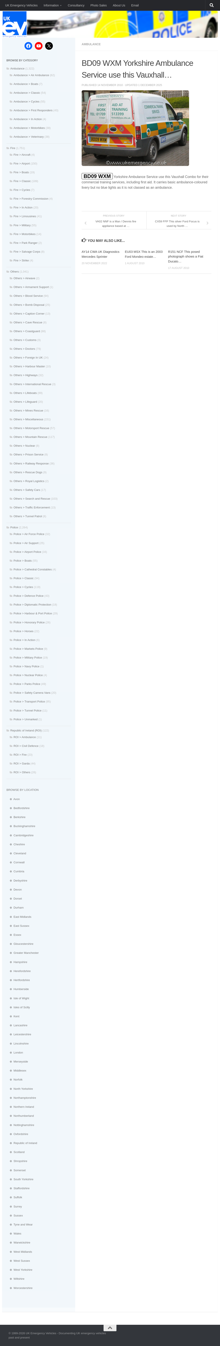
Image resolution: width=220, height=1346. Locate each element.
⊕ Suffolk (14, 1197)
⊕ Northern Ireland (20, 1106)
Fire (12, 148)
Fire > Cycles (22, 189)
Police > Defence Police (29, 595)
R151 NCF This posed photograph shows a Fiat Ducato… (185, 256)
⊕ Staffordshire (18, 1188)
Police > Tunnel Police (27, 710)
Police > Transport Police (29, 701)
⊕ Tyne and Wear (19, 1224)
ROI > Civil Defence (26, 746)
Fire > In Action (23, 207)
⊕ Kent (12, 1016)
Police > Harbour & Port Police (33, 613)
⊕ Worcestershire (19, 1288)
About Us (119, 5)
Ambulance (91, 44)
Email (135, 5)
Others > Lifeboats (25, 393)
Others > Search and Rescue (32, 498)
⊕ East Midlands (18, 916)
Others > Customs (25, 340)
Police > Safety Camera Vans (32, 692)
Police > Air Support (26, 543)
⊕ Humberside (17, 989)
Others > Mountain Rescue (30, 437)
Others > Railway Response (31, 463)
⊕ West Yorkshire (19, 1269)
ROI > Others (22, 772)
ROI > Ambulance (25, 737)
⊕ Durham (15, 907)
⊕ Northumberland (20, 1115)
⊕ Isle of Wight (17, 998)
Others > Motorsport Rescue (31, 428)
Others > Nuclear (24, 445)
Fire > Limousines (25, 216)
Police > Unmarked (26, 719)
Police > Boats (23, 560)
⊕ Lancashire (17, 1025)
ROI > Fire (20, 754)
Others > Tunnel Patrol (28, 516)
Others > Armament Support (31, 287)
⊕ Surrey (14, 1206)
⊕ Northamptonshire (21, 1097)
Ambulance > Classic (27, 92)
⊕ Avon (13, 799)
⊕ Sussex (14, 1215)
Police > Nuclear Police (28, 675)
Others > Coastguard (27, 331)
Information (51, 5)
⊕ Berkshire (16, 817)
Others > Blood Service (28, 295)
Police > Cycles (23, 587)
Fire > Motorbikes (24, 234)
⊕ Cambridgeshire (20, 835)
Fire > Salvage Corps (27, 251)
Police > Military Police (28, 657)
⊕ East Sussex (17, 925)
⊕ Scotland (15, 1152)
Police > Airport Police (27, 551)
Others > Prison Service (29, 454)
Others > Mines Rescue (28, 410)
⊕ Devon (14, 889)
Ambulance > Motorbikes (29, 128)
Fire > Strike (21, 260)
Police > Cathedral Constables (33, 569)
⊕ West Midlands (19, 1251)
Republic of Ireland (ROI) (26, 730)
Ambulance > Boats (26, 84)
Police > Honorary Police (29, 622)
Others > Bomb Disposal (29, 304)
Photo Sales (98, 5)
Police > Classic (24, 578)
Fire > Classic (22, 181)
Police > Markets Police (28, 648)
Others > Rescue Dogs (28, 472)
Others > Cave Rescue (28, 322)
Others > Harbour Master (29, 366)
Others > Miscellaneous (28, 419)
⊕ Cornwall (15, 862)
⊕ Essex (13, 934)
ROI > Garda (22, 763)
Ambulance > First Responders (33, 110)
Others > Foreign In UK (28, 357)
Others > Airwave (24, 278)
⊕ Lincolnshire (17, 1043)
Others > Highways (26, 375)
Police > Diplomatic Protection (32, 604)
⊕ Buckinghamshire (20, 826)
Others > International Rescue (32, 384)
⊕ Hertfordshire (18, 980)
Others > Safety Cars (27, 489)
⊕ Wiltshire (15, 1278)
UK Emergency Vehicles (21, 5)
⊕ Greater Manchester (22, 952)
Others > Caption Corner (29, 313)
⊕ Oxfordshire (17, 1134)
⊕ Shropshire (16, 1161)
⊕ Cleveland (16, 853)
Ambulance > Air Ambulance (31, 75)
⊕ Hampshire (16, 962)
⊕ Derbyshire (16, 880)
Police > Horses (24, 631)
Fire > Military (22, 225)
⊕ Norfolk (14, 1079)
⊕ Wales (13, 1233)
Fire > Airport (22, 163)
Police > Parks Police (27, 684)
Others (14, 271)
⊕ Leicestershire (18, 1034)
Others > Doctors (24, 348)
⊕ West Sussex (18, 1260)
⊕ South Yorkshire (19, 1179)
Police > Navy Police (27, 666)
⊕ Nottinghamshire (20, 1125)
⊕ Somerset (16, 1170)
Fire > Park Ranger (26, 242)
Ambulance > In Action (28, 119)
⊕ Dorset (14, 898)
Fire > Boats (21, 172)
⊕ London (14, 1052)
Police (14, 527)
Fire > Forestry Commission (31, 198)
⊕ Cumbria (15, 871)
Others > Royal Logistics (29, 481)
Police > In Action (24, 640)
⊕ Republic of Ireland (21, 1143)
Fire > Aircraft (22, 154)
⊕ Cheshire (15, 844)
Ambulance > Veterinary (29, 136)
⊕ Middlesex (16, 1070)
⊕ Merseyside (17, 1061)
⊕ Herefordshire (18, 971)
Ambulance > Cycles (27, 101)
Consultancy (76, 5)
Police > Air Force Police (29, 534)
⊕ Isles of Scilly (18, 1007)
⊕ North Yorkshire (19, 1088)
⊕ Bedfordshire (18, 808)
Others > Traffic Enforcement (32, 507)
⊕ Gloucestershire (19, 943)
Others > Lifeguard (25, 401)
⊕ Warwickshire (18, 1242)
